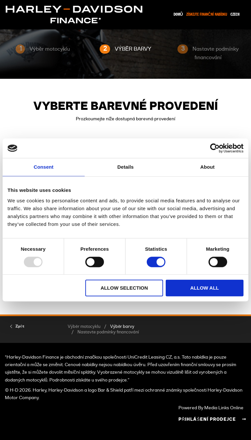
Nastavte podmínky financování (108, 332)
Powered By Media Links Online (210, 407)
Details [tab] (125, 167)
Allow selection (124, 288)
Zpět (19, 326)
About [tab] (207, 167)
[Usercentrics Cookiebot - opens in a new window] (214, 148)
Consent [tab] (44, 167)
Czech (235, 14)
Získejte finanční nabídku (206, 14)
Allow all (204, 288)
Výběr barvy (122, 327)
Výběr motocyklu (84, 327)
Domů (178, 14)
